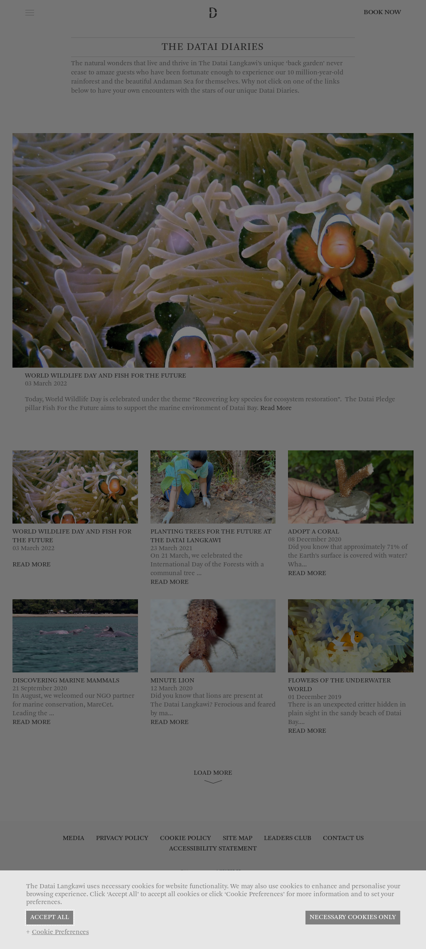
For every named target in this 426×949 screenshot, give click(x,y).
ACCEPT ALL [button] (49, 917)
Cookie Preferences (60, 932)
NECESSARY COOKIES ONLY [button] (353, 917)
